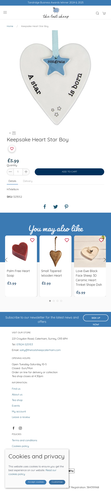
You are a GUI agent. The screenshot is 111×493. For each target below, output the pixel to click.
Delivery (27, 181)
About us (17, 394)
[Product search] (97, 13)
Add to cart (69, 172)
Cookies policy (20, 446)
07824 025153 (24, 344)
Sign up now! (96, 319)
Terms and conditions (24, 440)
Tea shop (17, 400)
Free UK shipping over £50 (55, 3)
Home (10, 26)
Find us (16, 389)
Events (16, 406)
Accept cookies (36, 482)
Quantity (12, 165)
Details (12, 181)
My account (19, 411)
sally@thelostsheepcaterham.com (40, 350)
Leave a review (21, 417)
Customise (57, 482)
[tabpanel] (55, 79)
